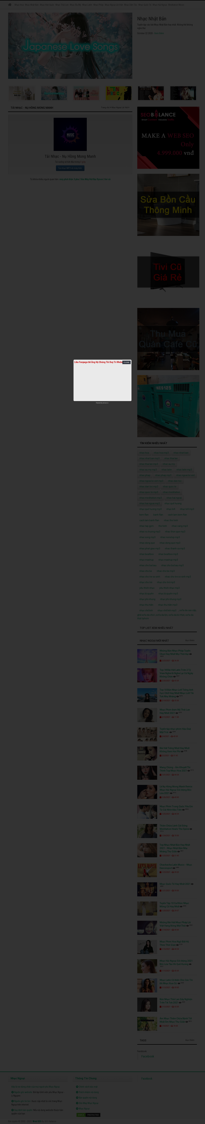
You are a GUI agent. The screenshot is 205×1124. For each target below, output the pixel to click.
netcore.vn (105, 403)
